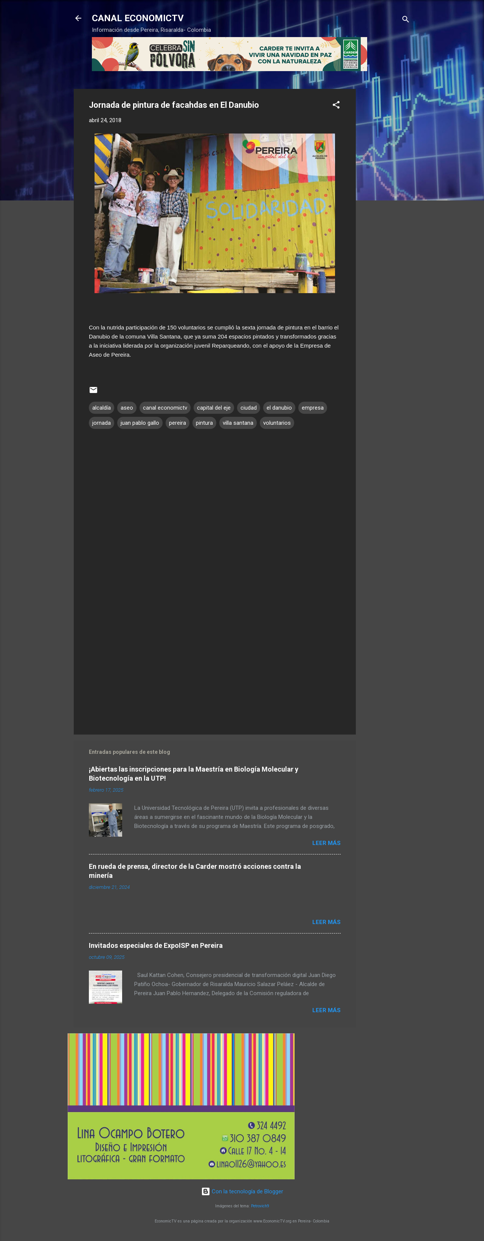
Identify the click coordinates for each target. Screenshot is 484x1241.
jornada (101, 422)
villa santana (238, 422)
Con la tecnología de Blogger (242, 1191)
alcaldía (101, 407)
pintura (204, 422)
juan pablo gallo (140, 422)
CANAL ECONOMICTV (138, 18)
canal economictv (165, 407)
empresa (313, 407)
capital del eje (214, 407)
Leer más (326, 843)
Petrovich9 (260, 1206)
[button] (336, 106)
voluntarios (277, 422)
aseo (127, 407)
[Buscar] (405, 20)
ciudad (248, 407)
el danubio (279, 407)
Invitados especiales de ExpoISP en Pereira (156, 945)
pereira (177, 422)
